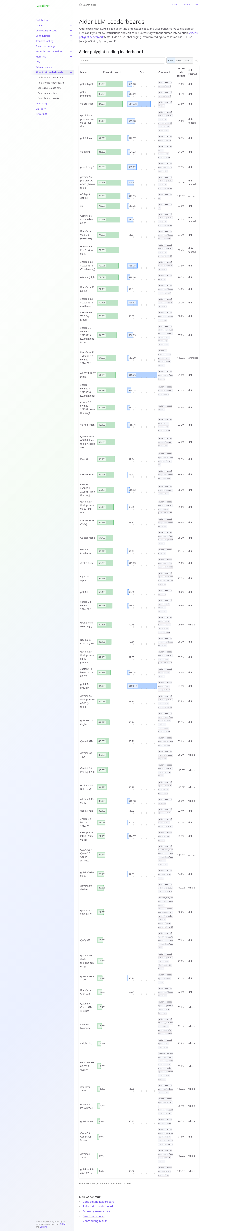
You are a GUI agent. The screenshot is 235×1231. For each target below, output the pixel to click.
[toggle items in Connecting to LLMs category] (71, 30)
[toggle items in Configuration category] (71, 35)
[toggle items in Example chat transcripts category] (71, 51)
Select (179, 60)
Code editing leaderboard (51, 77)
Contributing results (48, 98)
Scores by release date (50, 87)
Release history (44, 67)
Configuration (43, 35)
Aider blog (41, 103)
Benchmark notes (47, 93)
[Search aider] (117, 5)
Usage (39, 25)
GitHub (41, 108)
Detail (188, 60)
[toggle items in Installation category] (71, 20)
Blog (197, 4)
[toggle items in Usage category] (71, 25)
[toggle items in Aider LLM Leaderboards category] (71, 72)
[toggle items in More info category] (71, 56)
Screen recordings (45, 46)
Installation (42, 20)
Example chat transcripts (49, 51)
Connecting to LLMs (46, 30)
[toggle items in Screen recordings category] (71, 46)
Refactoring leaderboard (51, 82)
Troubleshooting (44, 41)
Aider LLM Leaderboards (49, 72)
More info (41, 56)
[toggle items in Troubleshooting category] (71, 41)
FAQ (38, 61)
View (170, 60)
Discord (41, 113)
